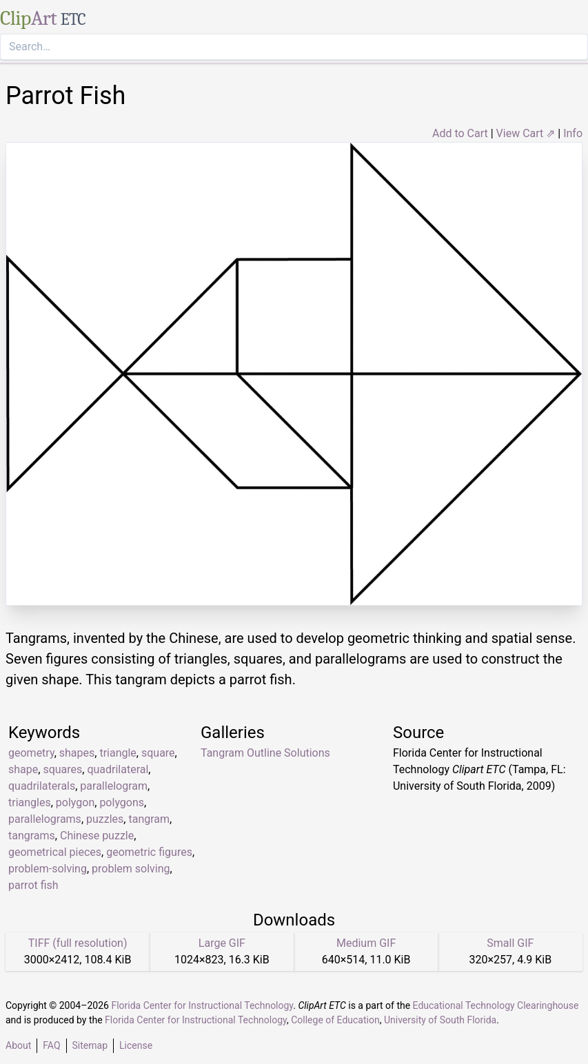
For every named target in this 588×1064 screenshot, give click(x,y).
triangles (29, 802)
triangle (117, 752)
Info (572, 133)
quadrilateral (117, 769)
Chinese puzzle (97, 835)
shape (23, 769)
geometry (31, 752)
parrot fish (33, 885)
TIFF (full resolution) (78, 943)
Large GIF (222, 943)
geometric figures (149, 852)
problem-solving (47, 868)
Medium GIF (366, 943)
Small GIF (510, 943)
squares (62, 769)
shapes (77, 752)
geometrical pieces (54, 852)
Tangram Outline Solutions (265, 752)
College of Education (335, 1019)
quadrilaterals (41, 785)
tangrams (31, 835)
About (18, 1045)
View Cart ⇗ (526, 133)
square (158, 752)
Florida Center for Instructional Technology (202, 1005)
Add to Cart (460, 133)
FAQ (51, 1045)
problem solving (131, 868)
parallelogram (114, 785)
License (135, 1045)
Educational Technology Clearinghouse (496, 1005)
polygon (75, 802)
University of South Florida (440, 1019)
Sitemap (90, 1045)
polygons (121, 802)
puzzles (104, 819)
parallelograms (44, 819)
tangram (149, 819)
